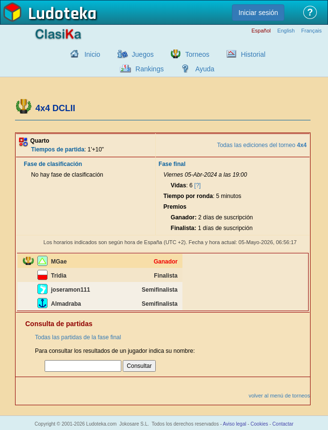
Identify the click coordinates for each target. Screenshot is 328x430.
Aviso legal (234, 424)
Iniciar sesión (258, 13)
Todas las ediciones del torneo (262, 145)
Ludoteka (62, 14)
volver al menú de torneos (279, 395)
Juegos (143, 54)
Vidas (178, 185)
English (286, 30)
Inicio (92, 54)
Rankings (149, 69)
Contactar (282, 424)
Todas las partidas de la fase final (78, 337)
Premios (175, 206)
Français (311, 30)
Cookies (259, 424)
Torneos (197, 54)
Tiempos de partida (57, 149)
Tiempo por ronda (188, 196)
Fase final (172, 164)
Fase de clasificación (53, 164)
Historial (253, 54)
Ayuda (204, 69)
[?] (197, 185)
